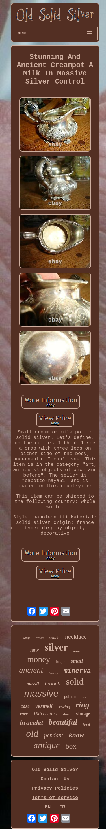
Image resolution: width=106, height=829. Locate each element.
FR (62, 807)
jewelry (53, 673)
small (77, 661)
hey (83, 697)
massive (41, 693)
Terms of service (55, 797)
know (76, 735)
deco (66, 714)
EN (48, 807)
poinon (70, 696)
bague (60, 662)
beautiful (63, 722)
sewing (64, 707)
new (34, 650)
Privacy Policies (55, 788)
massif (32, 683)
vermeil (44, 706)
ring (82, 704)
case (25, 706)
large (26, 638)
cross (40, 638)
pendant (53, 735)
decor (76, 651)
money (38, 659)
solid (75, 681)
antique (47, 745)
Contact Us (54, 779)
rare (24, 713)
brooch (52, 683)
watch (54, 637)
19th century (45, 713)
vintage (83, 713)
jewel (86, 724)
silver (56, 647)
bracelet (31, 722)
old (32, 733)
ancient (31, 670)
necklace (76, 636)
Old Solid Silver (55, 769)
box (71, 746)
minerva (77, 671)
